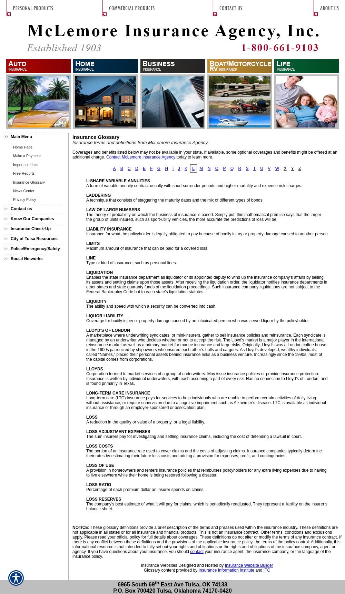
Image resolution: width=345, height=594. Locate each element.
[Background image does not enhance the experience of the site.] (34, 138)
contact (197, 551)
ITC (267, 570)
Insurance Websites (159, 565)
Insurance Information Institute (226, 570)
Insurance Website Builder (249, 565)
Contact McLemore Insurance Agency (140, 157)
